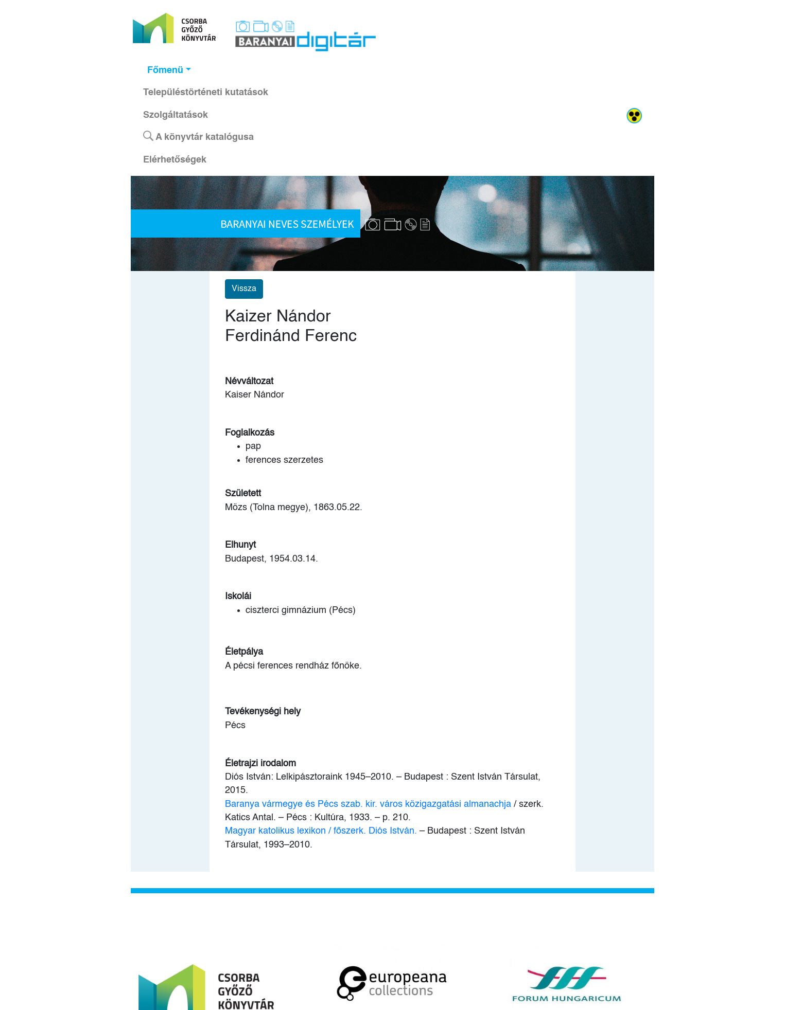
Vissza (244, 289)
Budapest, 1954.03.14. (271, 559)
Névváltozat (249, 381)
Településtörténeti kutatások (205, 92)
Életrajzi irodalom (260, 763)
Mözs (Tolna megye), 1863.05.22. (293, 507)
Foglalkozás (249, 433)
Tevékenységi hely (263, 711)
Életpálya (244, 652)
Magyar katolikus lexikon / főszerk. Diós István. (321, 831)
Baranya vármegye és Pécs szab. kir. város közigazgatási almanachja (368, 804)
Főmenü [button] (165, 70)
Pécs (235, 725)
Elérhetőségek (174, 160)
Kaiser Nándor (254, 395)
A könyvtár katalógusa (198, 136)
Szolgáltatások (175, 115)
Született (243, 493)
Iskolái (238, 596)
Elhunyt (240, 545)
